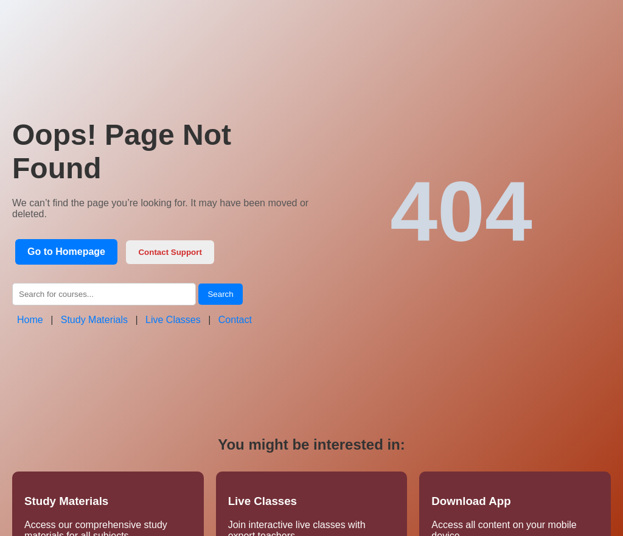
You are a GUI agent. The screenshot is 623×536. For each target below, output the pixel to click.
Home (30, 320)
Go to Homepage (66, 251)
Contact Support (169, 252)
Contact (235, 320)
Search (220, 294)
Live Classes (173, 320)
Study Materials (94, 320)
